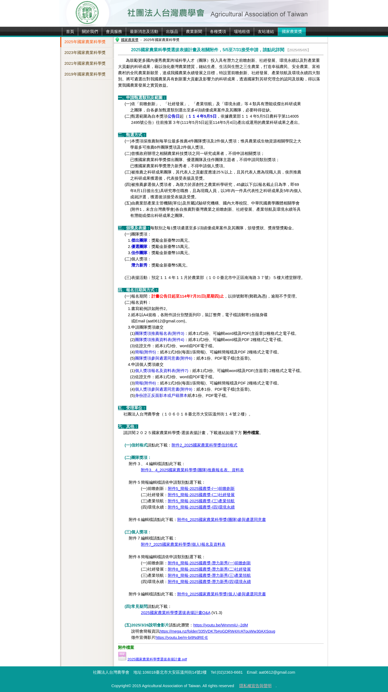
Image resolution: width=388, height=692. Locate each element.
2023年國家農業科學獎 (85, 52)
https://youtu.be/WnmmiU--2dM (220, 625)
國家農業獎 (292, 31)
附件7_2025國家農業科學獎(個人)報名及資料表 (183, 544)
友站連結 (266, 31)
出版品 (172, 31)
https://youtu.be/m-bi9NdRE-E (181, 637)
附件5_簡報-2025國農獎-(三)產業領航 (201, 501)
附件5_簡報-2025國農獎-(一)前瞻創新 (201, 488)
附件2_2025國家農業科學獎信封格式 (204, 445)
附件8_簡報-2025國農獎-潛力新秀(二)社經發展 (209, 569)
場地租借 (242, 31)
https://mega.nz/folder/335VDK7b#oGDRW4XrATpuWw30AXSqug (217, 631)
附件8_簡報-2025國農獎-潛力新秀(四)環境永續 (209, 581)
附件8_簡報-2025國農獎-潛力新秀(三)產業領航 (209, 575)
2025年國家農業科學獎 (85, 42)
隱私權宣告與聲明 (255, 686)
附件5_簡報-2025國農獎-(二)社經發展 (201, 495)
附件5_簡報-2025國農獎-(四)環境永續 (201, 507)
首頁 (70, 31)
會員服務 (114, 31)
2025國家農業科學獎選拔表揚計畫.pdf (157, 659)
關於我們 (90, 31)
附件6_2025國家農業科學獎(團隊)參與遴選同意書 (221, 519)
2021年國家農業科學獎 (85, 63)
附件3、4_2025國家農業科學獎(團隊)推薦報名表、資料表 (192, 470)
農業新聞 (194, 31)
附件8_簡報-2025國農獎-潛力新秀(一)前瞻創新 (209, 563)
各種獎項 (218, 31)
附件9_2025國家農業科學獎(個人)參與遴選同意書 (221, 594)
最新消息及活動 (144, 31)
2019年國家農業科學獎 (85, 74)
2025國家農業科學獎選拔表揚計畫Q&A (175, 613)
